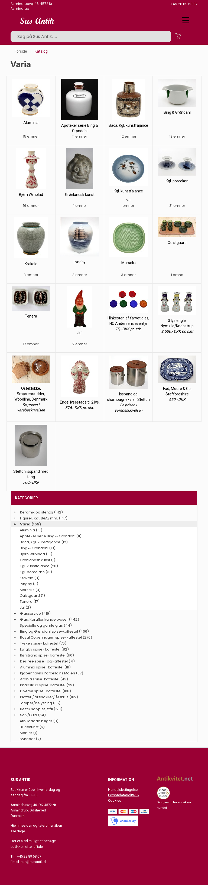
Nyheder (27, 738)
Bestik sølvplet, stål (36, 709)
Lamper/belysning (36, 703)
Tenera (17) (30, 601)
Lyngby (80, 262)
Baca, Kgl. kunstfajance (128, 125)
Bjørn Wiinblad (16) (36, 554)
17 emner (31, 344)
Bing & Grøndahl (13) (38, 548)
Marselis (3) (30, 589)
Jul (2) (25, 607)
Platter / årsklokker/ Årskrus (44, 697)
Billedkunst (29, 726)
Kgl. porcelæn (177, 181)
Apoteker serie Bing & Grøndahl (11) (51, 536)
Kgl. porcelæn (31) (36, 572)
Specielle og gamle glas (41, 625)
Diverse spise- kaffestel (40, 691)
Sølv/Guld (28, 715)
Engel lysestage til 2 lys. (80, 402)
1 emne (79, 205)
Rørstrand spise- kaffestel (43, 655)
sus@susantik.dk (34, 862)
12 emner (128, 136)
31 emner (177, 205)
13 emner (177, 136)
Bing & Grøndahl (177, 112)
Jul (79, 333)
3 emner (31, 274)
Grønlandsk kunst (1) (37, 560)
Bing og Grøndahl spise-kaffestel (49, 631)
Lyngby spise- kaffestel (40, 649)
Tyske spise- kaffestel (39, 643)
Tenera (31, 316)
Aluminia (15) (31, 530)
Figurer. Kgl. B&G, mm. (39, 518)
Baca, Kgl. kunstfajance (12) (44, 542)
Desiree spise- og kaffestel (44, 661)
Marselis (128, 263)
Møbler (26, 732)
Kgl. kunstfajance (128, 191)
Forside (21, 51)
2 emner (79, 344)
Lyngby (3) (29, 583)
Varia (25, 524)
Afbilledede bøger (36, 721)
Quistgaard (177, 242)
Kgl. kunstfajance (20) (39, 566)
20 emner (128, 203)
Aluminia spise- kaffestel (41, 667)
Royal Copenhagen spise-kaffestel (51, 637)
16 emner (31, 205)
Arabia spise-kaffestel (39, 679)
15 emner (31, 136)
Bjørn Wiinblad (31, 194)
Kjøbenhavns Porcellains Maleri (47, 673)
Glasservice (30, 613)
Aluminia (30, 122)
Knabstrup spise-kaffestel (43, 685)
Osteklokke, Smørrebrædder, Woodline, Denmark (30, 393)
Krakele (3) (30, 578)
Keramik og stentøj (36, 512)
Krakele (31, 264)
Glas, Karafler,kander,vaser (44, 619)
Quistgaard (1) (32, 595)
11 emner (79, 136)
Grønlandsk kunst (80, 194)
